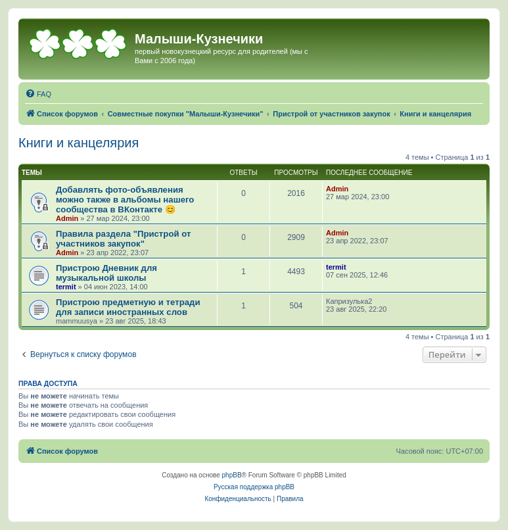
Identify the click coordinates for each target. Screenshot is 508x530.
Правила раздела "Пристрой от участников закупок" (123, 239)
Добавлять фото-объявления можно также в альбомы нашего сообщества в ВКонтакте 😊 (125, 199)
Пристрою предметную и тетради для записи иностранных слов (128, 307)
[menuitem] (38, 94)
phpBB (232, 475)
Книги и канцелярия (78, 142)
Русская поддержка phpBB (254, 487)
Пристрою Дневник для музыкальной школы (106, 273)
